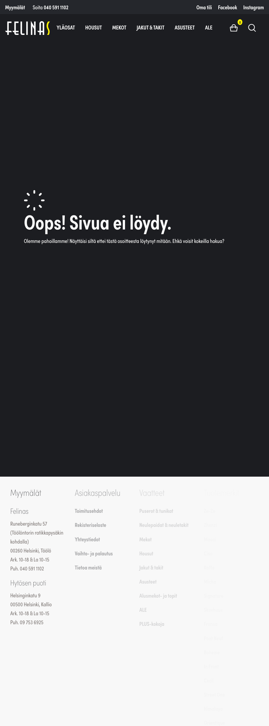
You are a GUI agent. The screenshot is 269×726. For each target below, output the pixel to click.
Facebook (227, 7)
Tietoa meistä (88, 567)
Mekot (119, 27)
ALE (208, 27)
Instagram (253, 7)
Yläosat (65, 27)
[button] (236, 27)
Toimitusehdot (89, 510)
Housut (93, 27)
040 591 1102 (56, 7)
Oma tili (204, 7)
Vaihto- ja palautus (94, 553)
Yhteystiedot (87, 539)
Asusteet (185, 27)
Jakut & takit (150, 27)
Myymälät (15, 7)
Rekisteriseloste (90, 524)
